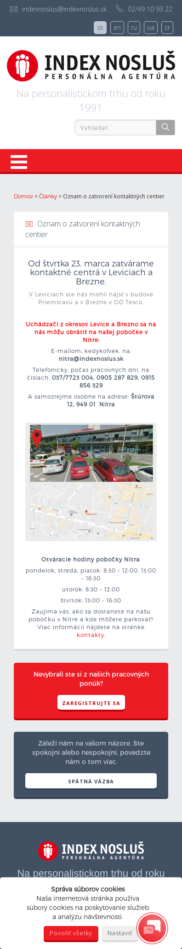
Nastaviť (120, 933)
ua (150, 27)
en (117, 27)
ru (134, 27)
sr (167, 27)
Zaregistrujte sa (91, 703)
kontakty (90, 634)
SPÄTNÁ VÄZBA (91, 781)
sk (100, 27)
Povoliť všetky (71, 933)
